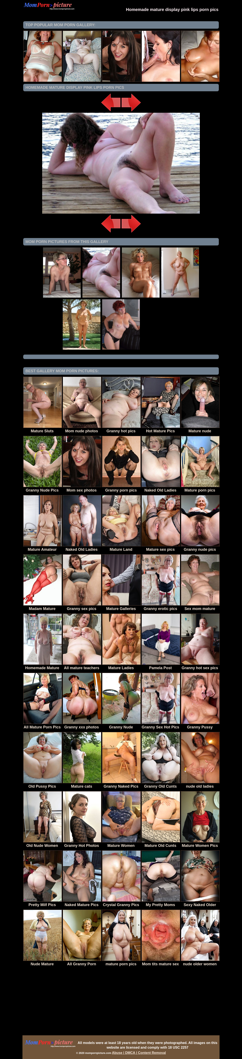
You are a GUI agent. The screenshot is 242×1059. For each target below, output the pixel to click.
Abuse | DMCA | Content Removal (139, 1053)
